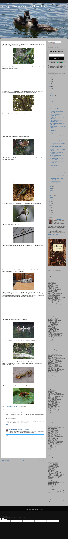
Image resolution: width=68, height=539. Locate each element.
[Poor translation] (5, 519)
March (51, 193)
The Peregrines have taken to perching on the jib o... (56, 147)
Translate (56, 43)
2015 (50, 208)
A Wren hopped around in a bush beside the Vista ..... (56, 179)
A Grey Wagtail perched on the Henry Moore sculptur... (57, 141)
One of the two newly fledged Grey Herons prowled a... (57, 135)
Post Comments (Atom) (13, 463)
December (52, 90)
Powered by (57, 62)
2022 (50, 86)
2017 (50, 205)
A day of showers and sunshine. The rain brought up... (57, 103)
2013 (50, 212)
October (52, 93)
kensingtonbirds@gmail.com (57, 74)
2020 (50, 199)
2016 (50, 207)
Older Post (41, 460)
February (52, 195)
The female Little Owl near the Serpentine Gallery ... (56, 109)
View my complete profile (53, 234)
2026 (50, 79)
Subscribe (56, 58)
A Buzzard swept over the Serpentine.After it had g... (56, 182)
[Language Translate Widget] (54, 42)
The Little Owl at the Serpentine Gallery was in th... (56, 153)
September (52, 95)
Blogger (41, 509)
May (51, 190)
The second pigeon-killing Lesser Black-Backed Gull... (56, 106)
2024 (50, 83)
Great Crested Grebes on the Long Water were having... (57, 165)
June (51, 188)
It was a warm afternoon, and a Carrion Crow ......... (56, 115)
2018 (50, 203)
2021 (50, 88)
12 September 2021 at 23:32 (17, 412)
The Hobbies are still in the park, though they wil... (56, 159)
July (51, 186)
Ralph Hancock (12, 429)
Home (23, 460)
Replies (8, 427)
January (52, 197)
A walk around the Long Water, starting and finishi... (56, 121)
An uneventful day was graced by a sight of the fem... (57, 112)
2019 (50, 201)
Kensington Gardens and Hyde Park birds (22, 6)
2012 (50, 214)
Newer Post (5, 460)
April (51, 192)
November (52, 91)
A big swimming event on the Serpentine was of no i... (56, 133)
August (51, 184)
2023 (50, 84)
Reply (7, 424)
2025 (50, 81)
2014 (50, 210)
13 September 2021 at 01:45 (23, 429)
